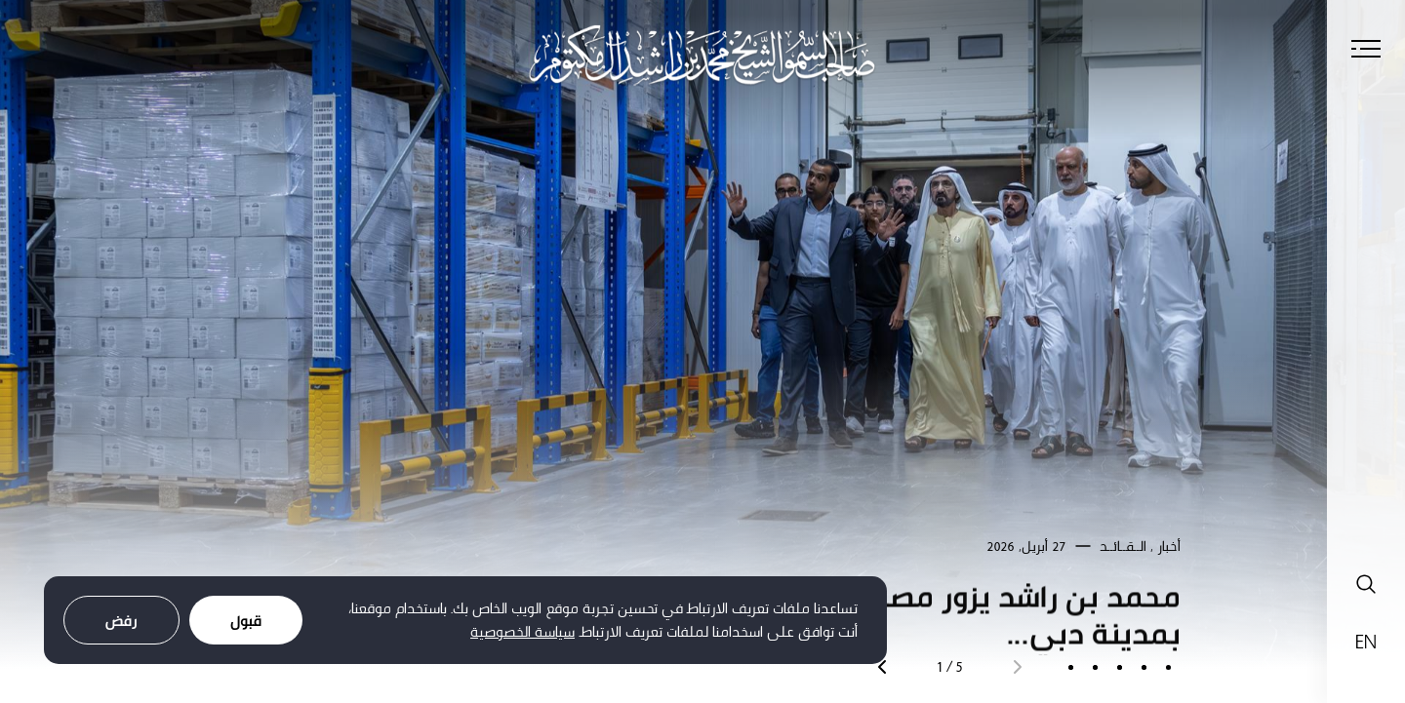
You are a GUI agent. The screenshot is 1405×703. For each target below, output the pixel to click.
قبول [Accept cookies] (245, 620)
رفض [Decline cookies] (121, 620)
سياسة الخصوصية (522, 631)
